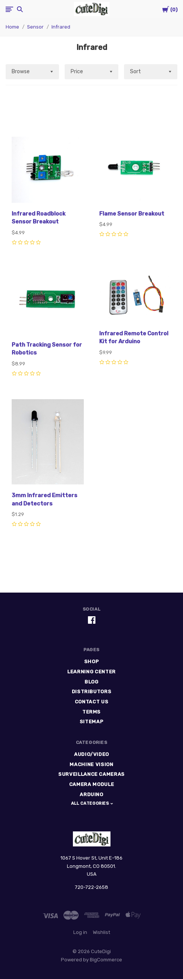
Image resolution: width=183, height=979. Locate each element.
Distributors (92, 691)
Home (12, 27)
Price (77, 71)
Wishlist (101, 932)
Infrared (60, 27)
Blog (91, 682)
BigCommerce (106, 959)
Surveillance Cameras (91, 774)
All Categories (90, 803)
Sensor (35, 27)
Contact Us (92, 701)
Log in (80, 932)
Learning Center (91, 671)
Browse (21, 71)
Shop (91, 661)
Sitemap (92, 721)
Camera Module (91, 784)
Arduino (91, 794)
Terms (91, 712)
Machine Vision (91, 764)
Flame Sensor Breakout (131, 213)
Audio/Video (91, 754)
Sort (135, 71)
